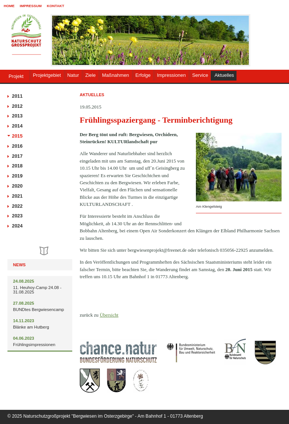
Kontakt (55, 6)
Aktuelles (224, 75)
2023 (17, 216)
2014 (17, 126)
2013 (17, 116)
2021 (17, 196)
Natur (73, 75)
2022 (17, 206)
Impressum (31, 6)
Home (9, 6)
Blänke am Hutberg (31, 327)
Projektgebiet (47, 75)
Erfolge (143, 75)
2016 (17, 146)
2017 (17, 156)
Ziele (90, 75)
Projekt (16, 76)
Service (200, 75)
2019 (17, 176)
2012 (17, 106)
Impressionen (171, 75)
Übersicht (109, 315)
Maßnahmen (115, 75)
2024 (17, 226)
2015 (17, 136)
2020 (17, 186)
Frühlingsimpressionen (34, 344)
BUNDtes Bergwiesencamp (38, 309)
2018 (17, 166)
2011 (17, 96)
